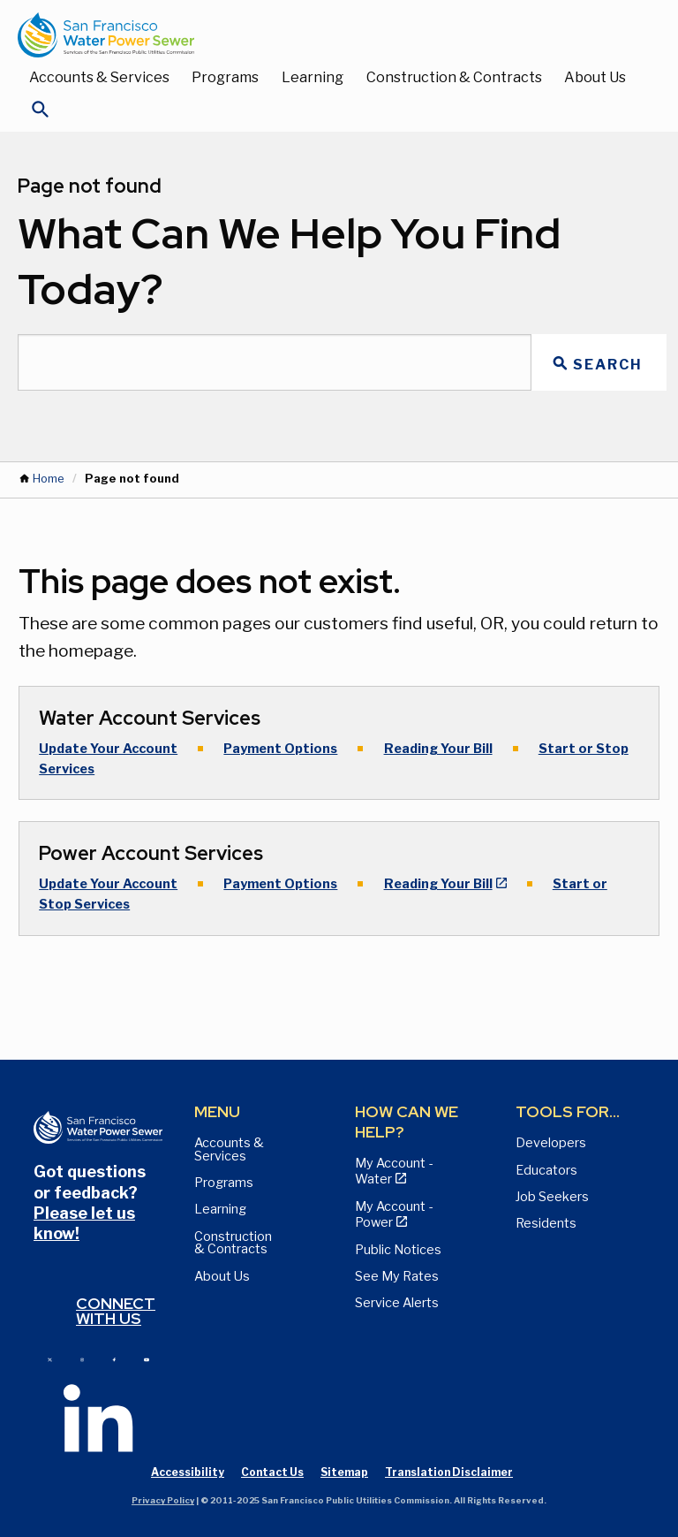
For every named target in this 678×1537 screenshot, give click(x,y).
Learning (312, 77)
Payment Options (280, 749)
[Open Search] (40, 114)
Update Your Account (108, 749)
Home (48, 478)
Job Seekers (552, 1197)
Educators (546, 1170)
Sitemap (344, 1472)
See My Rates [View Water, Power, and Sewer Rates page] (397, 1276)
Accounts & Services (99, 77)
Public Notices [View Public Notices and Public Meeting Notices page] (398, 1250)
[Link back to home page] (321, 34)
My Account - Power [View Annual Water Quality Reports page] (394, 1214)
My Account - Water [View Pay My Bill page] (394, 1171)
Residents (546, 1223)
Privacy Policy (163, 1500)
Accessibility (187, 1472)
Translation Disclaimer (449, 1472)
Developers (551, 1143)
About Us (595, 77)
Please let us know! (84, 1223)
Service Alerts (397, 1303)
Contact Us (272, 1472)
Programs (225, 77)
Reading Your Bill (438, 749)
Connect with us (115, 1311)
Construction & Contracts (454, 77)
